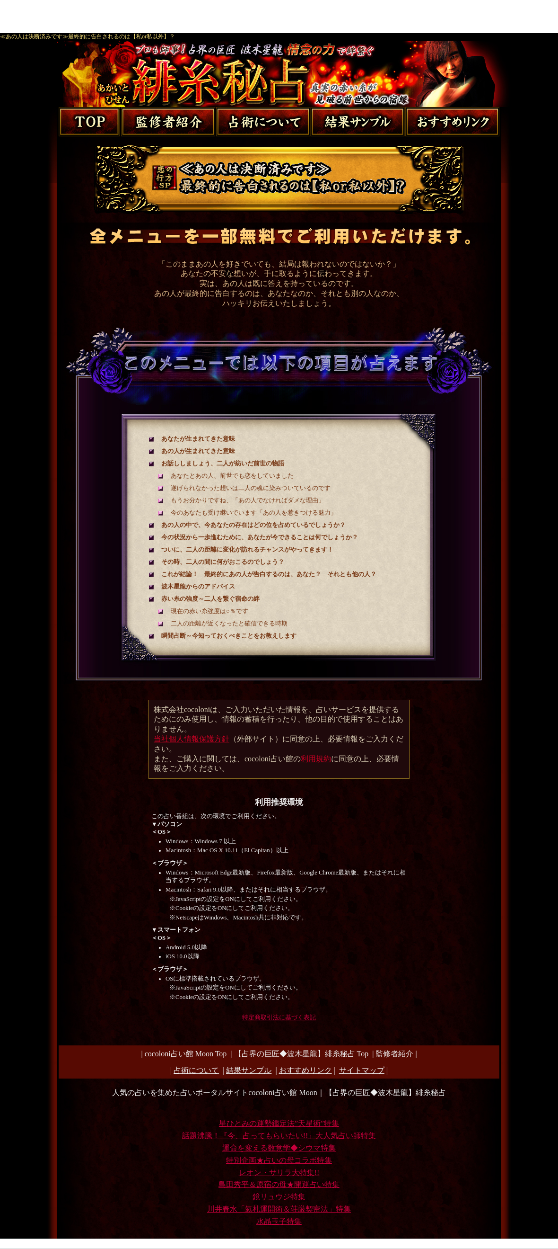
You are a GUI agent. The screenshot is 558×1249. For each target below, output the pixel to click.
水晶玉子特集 (279, 1221)
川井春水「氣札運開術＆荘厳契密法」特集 (279, 1209)
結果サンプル (248, 1070)
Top (301, 1054)
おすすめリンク (305, 1070)
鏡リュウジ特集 (279, 1197)
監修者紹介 (394, 1054)
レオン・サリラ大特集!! (279, 1173)
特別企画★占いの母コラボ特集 (279, 1160)
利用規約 (316, 759)
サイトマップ (361, 1070)
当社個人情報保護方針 (191, 739)
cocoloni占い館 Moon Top (186, 1054)
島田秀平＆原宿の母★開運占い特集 (279, 1184)
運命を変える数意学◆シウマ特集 (279, 1148)
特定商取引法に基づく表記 (279, 1017)
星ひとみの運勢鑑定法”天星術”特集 (279, 1123)
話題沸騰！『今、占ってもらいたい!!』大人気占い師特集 (279, 1136)
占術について (196, 1070)
